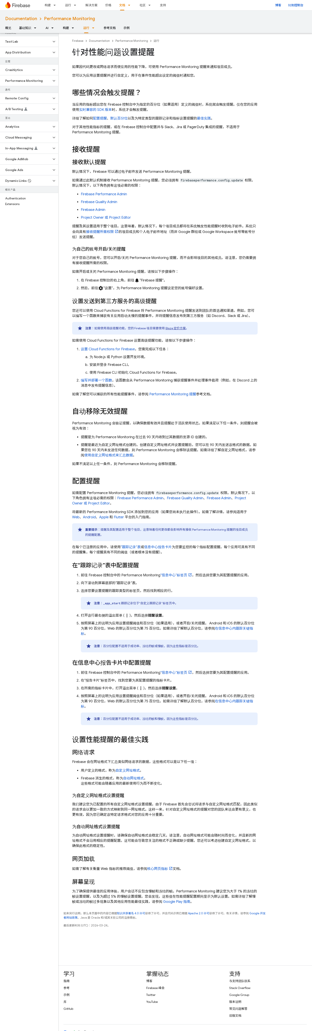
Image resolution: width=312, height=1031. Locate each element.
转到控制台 (295, 5)
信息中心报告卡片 (158, 547)
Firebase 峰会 (155, 988)
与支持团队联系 (239, 981)
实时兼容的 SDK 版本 (95, 110)
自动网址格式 (133, 778)
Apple (104, 517)
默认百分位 (119, 118)
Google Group (239, 995)
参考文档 (110, 28)
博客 (278, 5)
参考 (66, 988)
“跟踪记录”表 (131, 547)
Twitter (151, 995)
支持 (163, 5)
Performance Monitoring (69, 18)
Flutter (119, 517)
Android (89, 517)
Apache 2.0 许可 (198, 913)
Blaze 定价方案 (176, 328)
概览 (8, 28)
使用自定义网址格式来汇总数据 (108, 455)
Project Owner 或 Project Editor (106, 217)
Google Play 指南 (176, 902)
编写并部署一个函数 (96, 380)
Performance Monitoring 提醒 (172, 394)
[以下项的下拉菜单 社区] (151, 5)
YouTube (152, 1002)
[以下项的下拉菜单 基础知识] (36, 28)
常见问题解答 (238, 1009)
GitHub (68, 1009)
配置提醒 (100, 118)
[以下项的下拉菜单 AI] (54, 28)
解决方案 (91, 5)
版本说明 (235, 1002)
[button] (25, 41)
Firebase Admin (93, 210)
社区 (143, 5)
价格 (108, 5)
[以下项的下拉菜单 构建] (56, 5)
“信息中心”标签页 (173, 575)
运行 (68, 5)
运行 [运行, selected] (86, 28)
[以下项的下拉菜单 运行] (76, 5)
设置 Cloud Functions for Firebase (108, 349)
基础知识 (25, 28)
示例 (127, 28)
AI (47, 28)
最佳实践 (204, 118)
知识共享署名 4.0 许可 (131, 913)
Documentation (21, 18)
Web (76, 517)
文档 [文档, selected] (122, 5)
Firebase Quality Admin (99, 202)
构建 (48, 5)
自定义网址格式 (127, 770)
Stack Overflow (239, 988)
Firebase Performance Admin (104, 194)
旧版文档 (235, 1016)
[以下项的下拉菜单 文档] (130, 5)
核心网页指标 (157, 869)
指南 (66, 981)
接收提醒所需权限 (100, 232)
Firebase (77, 41)
